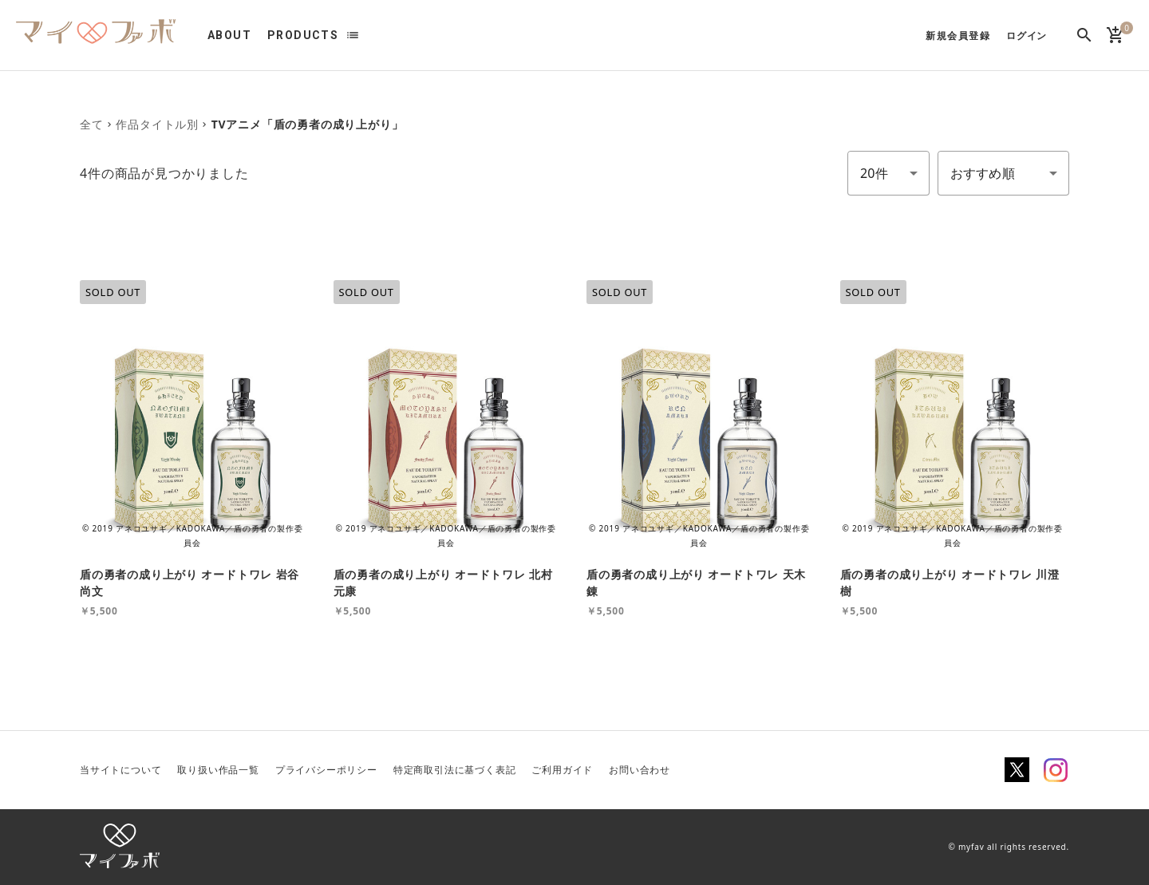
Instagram (1055, 770)
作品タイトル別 (157, 124)
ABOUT (229, 35)
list (352, 35)
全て (92, 124)
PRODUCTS (302, 35)
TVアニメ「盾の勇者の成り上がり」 (307, 124)
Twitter (1017, 770)
